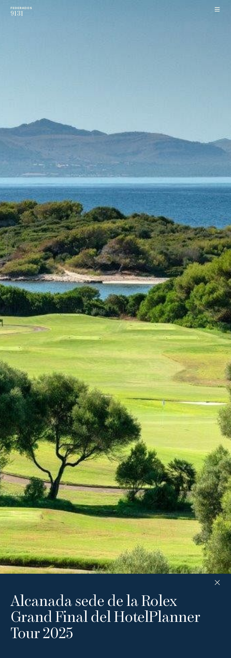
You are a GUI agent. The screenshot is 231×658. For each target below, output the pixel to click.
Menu (217, 9)
